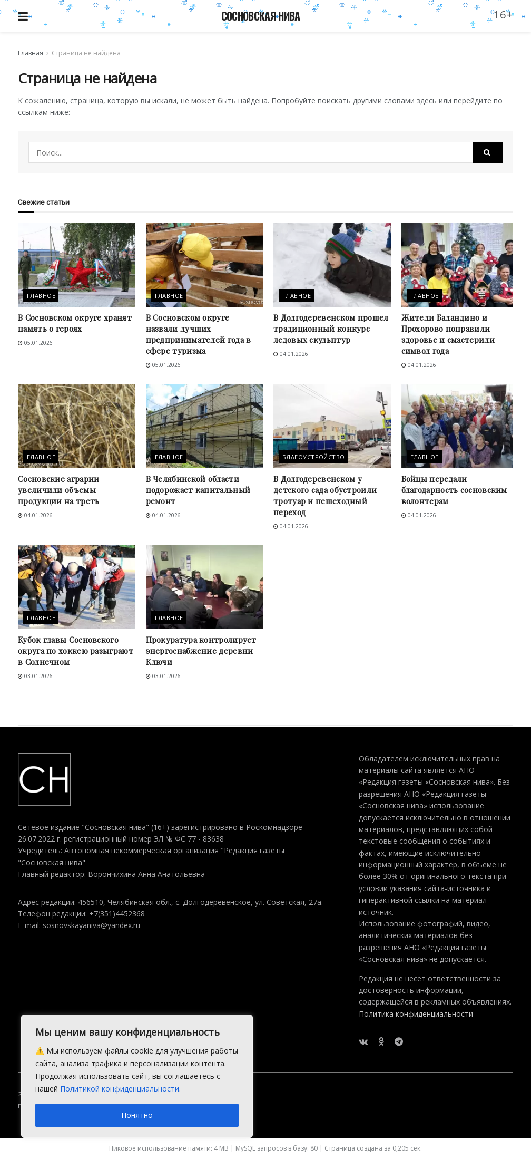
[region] (137, 1076)
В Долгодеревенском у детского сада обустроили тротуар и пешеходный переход (325, 495)
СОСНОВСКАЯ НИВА (260, 16)
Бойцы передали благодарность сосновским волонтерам (454, 490)
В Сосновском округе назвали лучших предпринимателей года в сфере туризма (198, 334)
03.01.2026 (35, 676)
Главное (41, 296)
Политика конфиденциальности (416, 1014)
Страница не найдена (86, 53)
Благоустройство (313, 457)
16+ (504, 14)
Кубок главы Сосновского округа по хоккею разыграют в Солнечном (75, 650)
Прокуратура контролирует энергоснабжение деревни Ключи (201, 650)
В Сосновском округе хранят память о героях (75, 323)
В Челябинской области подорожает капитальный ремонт (198, 490)
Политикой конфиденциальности (119, 1089)
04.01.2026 (290, 354)
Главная (30, 53)
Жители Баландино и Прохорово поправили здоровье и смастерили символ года (448, 334)
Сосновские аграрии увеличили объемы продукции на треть (58, 490)
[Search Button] (488, 152)
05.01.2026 (35, 342)
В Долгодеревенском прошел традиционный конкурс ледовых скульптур (331, 328)
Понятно (137, 1115)
